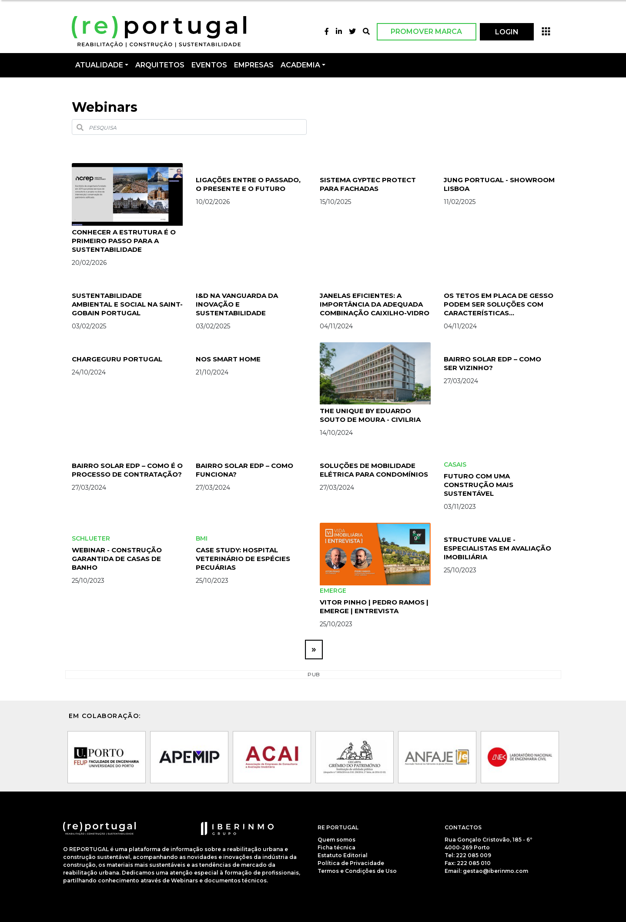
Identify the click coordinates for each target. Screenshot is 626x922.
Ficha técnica (336, 847)
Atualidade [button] (99, 65)
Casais (455, 464)
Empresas (254, 65)
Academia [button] (300, 65)
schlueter (91, 538)
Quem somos (336, 839)
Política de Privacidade (351, 863)
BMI (202, 538)
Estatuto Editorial (343, 855)
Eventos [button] (209, 65)
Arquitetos (159, 65)
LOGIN (507, 32)
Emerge (333, 591)
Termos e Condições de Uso (357, 871)
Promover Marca (426, 31)
